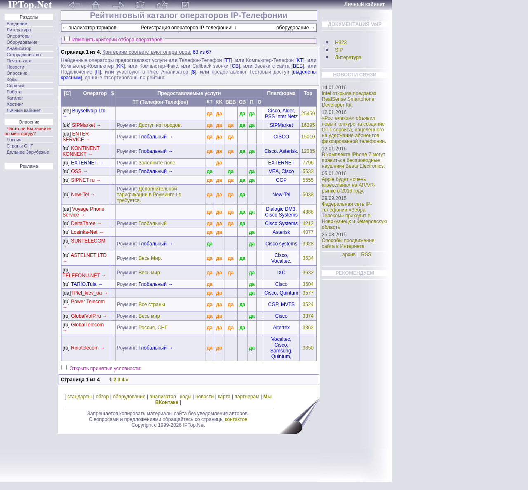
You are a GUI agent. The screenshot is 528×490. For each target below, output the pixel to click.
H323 (341, 42)
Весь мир (149, 273)
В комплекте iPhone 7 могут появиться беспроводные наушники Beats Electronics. (353, 160)
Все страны (152, 304)
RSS (366, 254)
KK (120, 66)
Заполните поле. (158, 163)
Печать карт (19, 60)
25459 (308, 114)
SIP (339, 50)
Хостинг (15, 104)
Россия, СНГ (153, 328)
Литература (19, 29)
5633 (308, 171)
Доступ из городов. (160, 125)
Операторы (19, 35)
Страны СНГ (20, 145)
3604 (308, 284)
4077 (308, 232)
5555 (308, 180)
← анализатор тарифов (89, 28)
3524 (308, 304)
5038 (308, 194)
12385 (308, 151)
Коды (12, 79)
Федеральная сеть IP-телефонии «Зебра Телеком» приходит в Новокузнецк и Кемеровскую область (354, 215)
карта (224, 397)
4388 (308, 212)
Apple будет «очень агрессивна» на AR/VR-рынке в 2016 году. (348, 185)
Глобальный (153, 223)
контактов (236, 419)
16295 (308, 125)
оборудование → (295, 28)
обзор (102, 397)
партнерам (246, 397)
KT (300, 60)
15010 (308, 137)
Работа (14, 91)
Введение (17, 23)
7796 (308, 163)
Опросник (17, 73)
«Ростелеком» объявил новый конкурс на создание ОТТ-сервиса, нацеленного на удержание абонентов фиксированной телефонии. (354, 129)
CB (235, 66)
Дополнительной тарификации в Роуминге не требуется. (149, 194)
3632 (308, 273)
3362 (308, 328)
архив (349, 254)
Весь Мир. (150, 258)
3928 (308, 244)
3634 (308, 258)
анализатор (162, 397)
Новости (15, 66)
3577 (308, 293)
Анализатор (19, 48)
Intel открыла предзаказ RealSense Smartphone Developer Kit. (349, 99)
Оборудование (22, 42)
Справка (15, 85)
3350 (308, 348)
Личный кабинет (24, 110)
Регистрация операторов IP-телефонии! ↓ (188, 28)
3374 (308, 316)
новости (205, 397)
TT (228, 60)
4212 (308, 223)
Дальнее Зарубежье (28, 152)
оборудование (129, 397)
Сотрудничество (24, 54)
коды (185, 397)
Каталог (15, 97)
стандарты (79, 397)
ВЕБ (298, 66)
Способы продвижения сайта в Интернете (348, 243)
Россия (14, 139)
